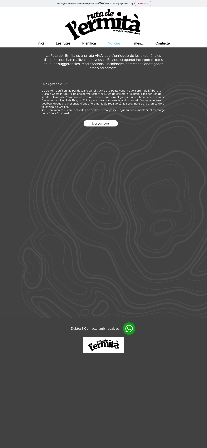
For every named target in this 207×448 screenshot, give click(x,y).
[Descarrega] (101, 123)
